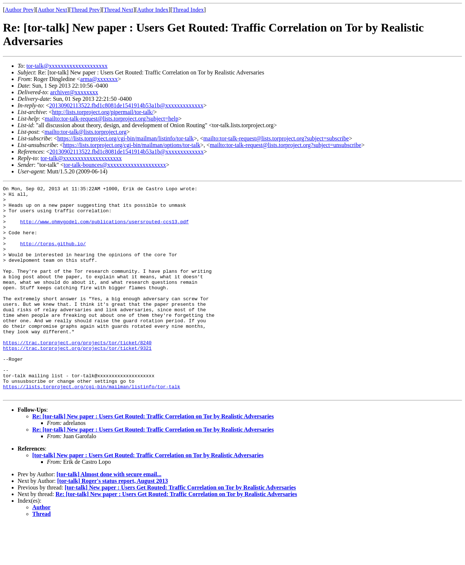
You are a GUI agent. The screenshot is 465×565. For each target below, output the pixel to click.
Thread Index (188, 10)
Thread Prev (85, 10)
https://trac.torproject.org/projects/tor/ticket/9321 (77, 381)
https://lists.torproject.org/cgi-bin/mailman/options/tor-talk (131, 145)
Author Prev (19, 10)
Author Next (52, 10)
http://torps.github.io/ (53, 255)
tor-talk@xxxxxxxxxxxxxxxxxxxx (67, 66)
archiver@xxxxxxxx (74, 92)
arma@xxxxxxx (99, 79)
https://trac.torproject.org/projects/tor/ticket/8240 (77, 374)
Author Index (153, 10)
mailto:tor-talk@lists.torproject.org (85, 132)
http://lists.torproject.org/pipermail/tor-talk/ (103, 112)
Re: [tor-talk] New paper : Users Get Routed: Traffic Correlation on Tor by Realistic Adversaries (153, 458)
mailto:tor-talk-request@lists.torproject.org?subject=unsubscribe (285, 145)
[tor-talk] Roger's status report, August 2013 (112, 523)
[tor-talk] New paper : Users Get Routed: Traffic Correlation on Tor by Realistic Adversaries (147, 497)
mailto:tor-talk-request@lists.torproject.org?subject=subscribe (276, 138)
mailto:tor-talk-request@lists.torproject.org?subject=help (111, 118)
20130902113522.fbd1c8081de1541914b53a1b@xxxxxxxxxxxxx (126, 105)
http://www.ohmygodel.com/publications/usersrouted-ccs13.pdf (104, 229)
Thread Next (118, 10)
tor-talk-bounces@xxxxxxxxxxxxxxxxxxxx (115, 165)
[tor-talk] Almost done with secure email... (108, 516)
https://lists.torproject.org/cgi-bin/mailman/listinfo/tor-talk (125, 138)
